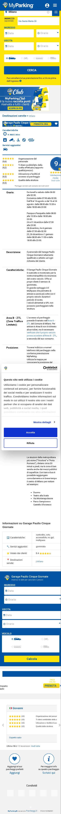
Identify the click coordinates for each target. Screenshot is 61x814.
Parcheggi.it (31, 811)
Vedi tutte (35, 746)
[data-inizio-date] (20, 33)
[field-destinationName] (28, 12)
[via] (38, 21)
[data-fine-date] (20, 46)
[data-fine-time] (49, 46)
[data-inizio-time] (49, 33)
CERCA (31, 70)
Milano (32, 116)
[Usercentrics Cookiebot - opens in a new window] (43, 368)
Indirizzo (9, 19)
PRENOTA (52, 686)
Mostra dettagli (42, 422)
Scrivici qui (48, 773)
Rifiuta (30, 443)
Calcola (32, 659)
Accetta (30, 432)
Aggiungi (15, 773)
